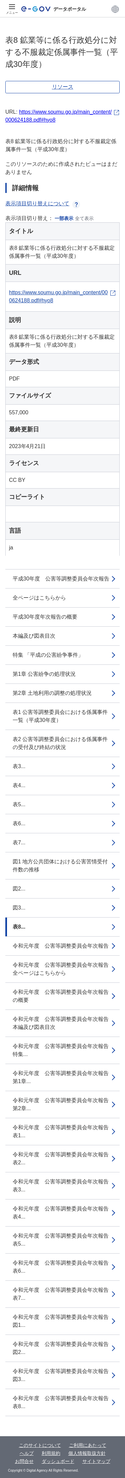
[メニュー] (12, 9)
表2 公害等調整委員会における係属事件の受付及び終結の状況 (60, 743)
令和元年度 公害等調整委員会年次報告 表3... (63, 1185)
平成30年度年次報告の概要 (45, 617)
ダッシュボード (58, 1461)
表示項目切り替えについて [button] (42, 203)
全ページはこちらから (39, 598)
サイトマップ (96, 1461)
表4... (19, 785)
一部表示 (64, 218)
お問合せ (24, 1461)
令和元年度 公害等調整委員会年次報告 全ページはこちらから (63, 969)
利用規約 (51, 1453)
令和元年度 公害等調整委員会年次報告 (61, 946)
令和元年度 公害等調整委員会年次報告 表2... (63, 1158)
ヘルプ (27, 1453)
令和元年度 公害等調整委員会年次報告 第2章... (63, 1104)
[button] (115, 9)
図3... (19, 908)
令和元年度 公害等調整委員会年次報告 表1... (63, 1131)
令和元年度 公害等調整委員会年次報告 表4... (63, 1213)
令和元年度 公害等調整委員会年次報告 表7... (63, 1294)
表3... (19, 766)
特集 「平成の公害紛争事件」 (48, 655)
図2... (19, 888)
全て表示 (84, 218)
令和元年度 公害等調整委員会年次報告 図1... (63, 1321)
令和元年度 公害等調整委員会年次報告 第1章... (63, 1077)
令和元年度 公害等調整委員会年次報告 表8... (63, 1402)
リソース (62, 87)
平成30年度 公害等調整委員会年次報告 (61, 579)
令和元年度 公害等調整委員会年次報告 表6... (63, 1267)
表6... (19, 823)
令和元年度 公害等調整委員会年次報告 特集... (63, 1050)
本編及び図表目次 (34, 636)
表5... (19, 804)
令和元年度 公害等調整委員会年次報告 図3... (63, 1375)
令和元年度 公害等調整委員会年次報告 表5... (63, 1240)
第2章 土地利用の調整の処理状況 (52, 693)
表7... (19, 842)
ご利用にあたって (87, 1445)
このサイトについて (40, 1445)
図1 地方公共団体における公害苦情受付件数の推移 (60, 865)
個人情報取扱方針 (87, 1453)
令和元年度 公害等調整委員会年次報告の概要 (61, 996)
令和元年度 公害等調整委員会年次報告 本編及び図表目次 (63, 1023)
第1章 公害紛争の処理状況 (44, 674)
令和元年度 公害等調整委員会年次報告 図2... (63, 1348)
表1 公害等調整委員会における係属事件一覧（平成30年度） (60, 716)
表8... (19, 927)
